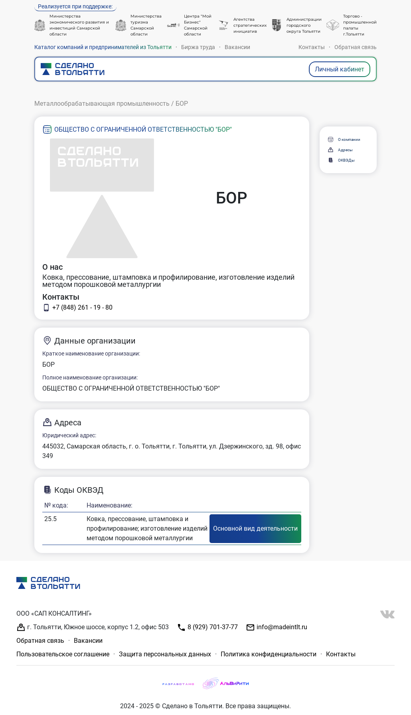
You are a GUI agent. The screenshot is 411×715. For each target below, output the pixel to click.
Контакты (311, 47)
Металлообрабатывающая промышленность (102, 103)
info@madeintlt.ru (276, 627)
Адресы (340, 150)
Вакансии (237, 47)
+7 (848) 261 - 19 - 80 (77, 308)
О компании (344, 139)
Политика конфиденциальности (268, 654)
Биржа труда (198, 47)
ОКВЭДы (341, 160)
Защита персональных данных (165, 654)
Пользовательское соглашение (62, 654)
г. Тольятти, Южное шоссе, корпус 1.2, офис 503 (92, 627)
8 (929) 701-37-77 (207, 627)
